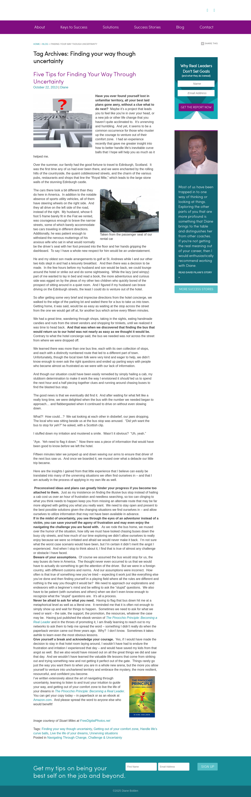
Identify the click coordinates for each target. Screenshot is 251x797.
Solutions (111, 27)
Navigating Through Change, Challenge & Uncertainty (84, 737)
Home (36, 44)
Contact (206, 27)
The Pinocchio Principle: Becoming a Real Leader (89, 691)
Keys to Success (73, 27)
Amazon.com (42, 700)
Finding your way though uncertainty (67, 729)
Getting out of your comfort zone (116, 729)
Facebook (196, 10)
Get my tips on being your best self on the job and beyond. (79, 772)
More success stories (196, 289)
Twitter (202, 10)
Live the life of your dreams (69, 733)
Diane (64, 87)
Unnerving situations (103, 733)
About (39, 27)
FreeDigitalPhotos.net (95, 720)
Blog (180, 27)
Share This (209, 43)
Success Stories (147, 27)
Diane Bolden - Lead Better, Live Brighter (65, 10)
